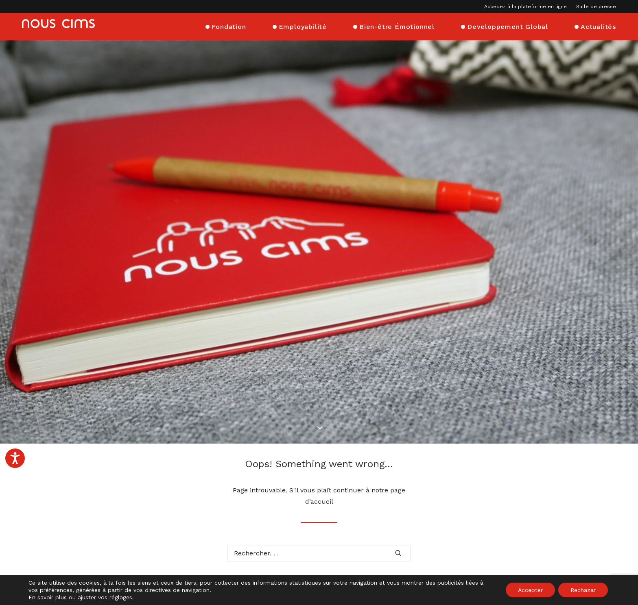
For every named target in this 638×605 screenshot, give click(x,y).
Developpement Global (507, 25)
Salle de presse (596, 6)
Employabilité (303, 25)
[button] (398, 502)
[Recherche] (319, 502)
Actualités (598, 25)
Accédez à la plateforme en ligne (525, 6)
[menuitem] (527, 6)
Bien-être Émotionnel (397, 25)
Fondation (229, 25)
